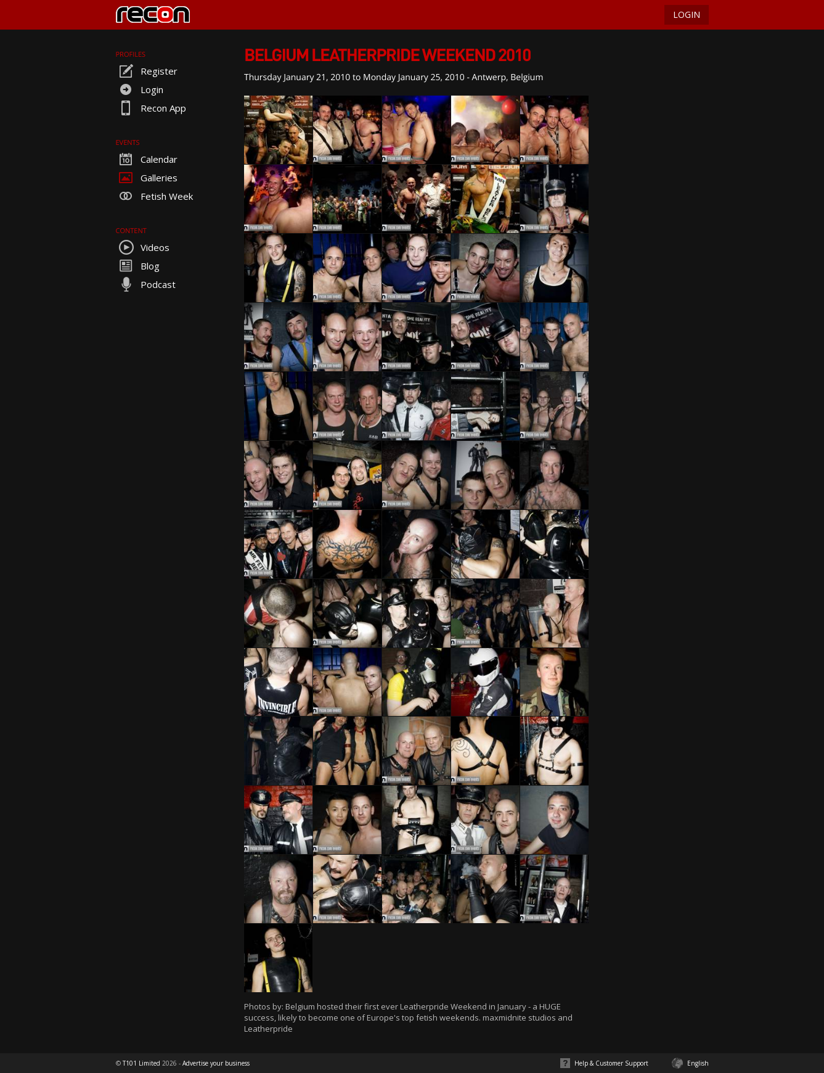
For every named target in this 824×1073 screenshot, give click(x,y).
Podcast (146, 284)
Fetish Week (154, 196)
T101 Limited (141, 1063)
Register (146, 71)
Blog (138, 266)
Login (139, 89)
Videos (142, 247)
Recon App (151, 108)
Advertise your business (216, 1063)
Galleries (146, 177)
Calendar (146, 159)
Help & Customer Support (611, 1063)
